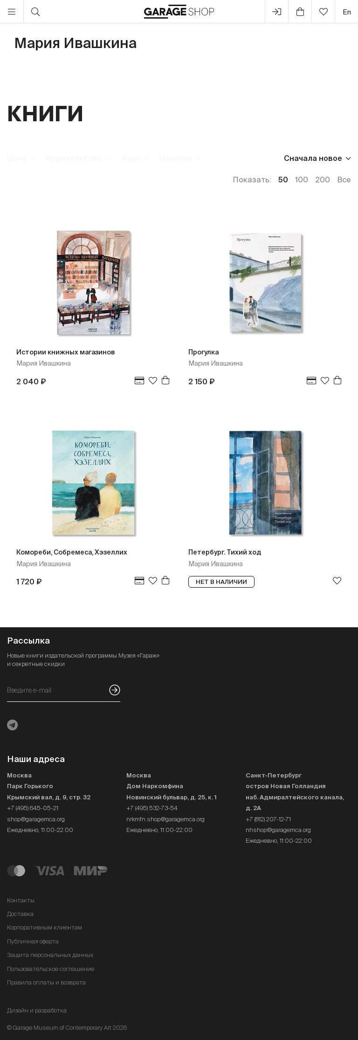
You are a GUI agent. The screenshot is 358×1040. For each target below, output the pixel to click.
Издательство (74, 158)
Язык (130, 158)
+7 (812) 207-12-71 (268, 819)
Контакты (20, 900)
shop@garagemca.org (36, 819)
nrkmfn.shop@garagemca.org (165, 819)
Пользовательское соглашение (50, 968)
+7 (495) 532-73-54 (152, 807)
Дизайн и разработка (37, 1010)
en (347, 12)
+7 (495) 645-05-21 (32, 807)
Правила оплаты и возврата (46, 982)
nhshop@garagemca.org (278, 829)
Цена (17, 158)
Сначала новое (313, 158)
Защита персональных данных (50, 954)
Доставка (20, 913)
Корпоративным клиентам (44, 927)
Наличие (176, 158)
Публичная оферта (33, 941)
